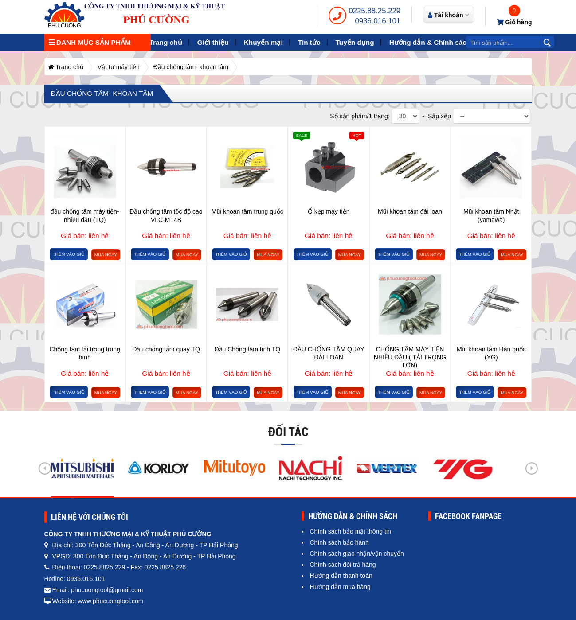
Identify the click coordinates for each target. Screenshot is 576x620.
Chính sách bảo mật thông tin (350, 531)
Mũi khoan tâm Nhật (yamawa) (491, 215)
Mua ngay (105, 254)
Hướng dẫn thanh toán (341, 575)
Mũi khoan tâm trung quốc (247, 211)
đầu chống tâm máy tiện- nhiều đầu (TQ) (85, 215)
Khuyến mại (263, 42)
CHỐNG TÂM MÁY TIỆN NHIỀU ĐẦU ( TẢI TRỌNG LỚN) (410, 356)
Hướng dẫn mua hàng (340, 586)
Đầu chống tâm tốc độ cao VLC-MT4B (165, 215)
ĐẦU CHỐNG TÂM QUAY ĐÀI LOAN (328, 353)
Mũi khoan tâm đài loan (410, 211)
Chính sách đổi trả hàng (343, 564)
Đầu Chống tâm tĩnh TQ (247, 349)
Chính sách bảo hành (339, 542)
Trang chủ (165, 42)
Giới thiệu (213, 42)
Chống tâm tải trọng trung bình (84, 353)
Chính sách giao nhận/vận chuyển (357, 553)
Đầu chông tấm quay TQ (166, 349)
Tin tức (309, 42)
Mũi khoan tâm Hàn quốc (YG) (491, 353)
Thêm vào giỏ (69, 254)
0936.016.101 (378, 21)
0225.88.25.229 (375, 11)
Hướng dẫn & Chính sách (430, 42)
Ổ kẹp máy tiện (329, 211)
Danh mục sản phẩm (90, 42)
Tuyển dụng (355, 42)
